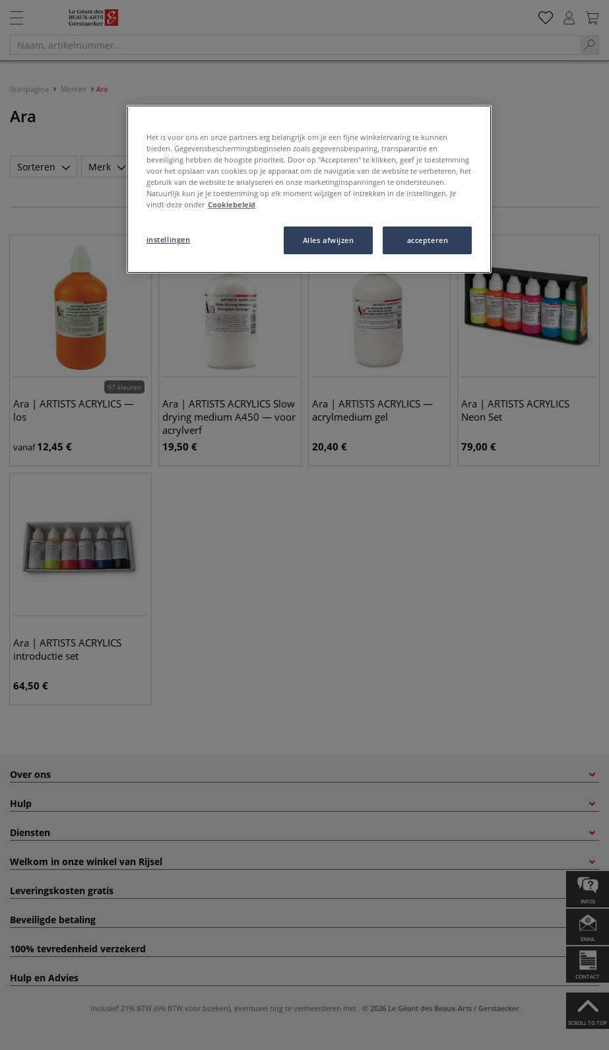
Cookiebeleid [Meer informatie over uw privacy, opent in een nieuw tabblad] (231, 204)
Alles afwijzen (328, 240)
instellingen (168, 239)
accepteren (428, 240)
